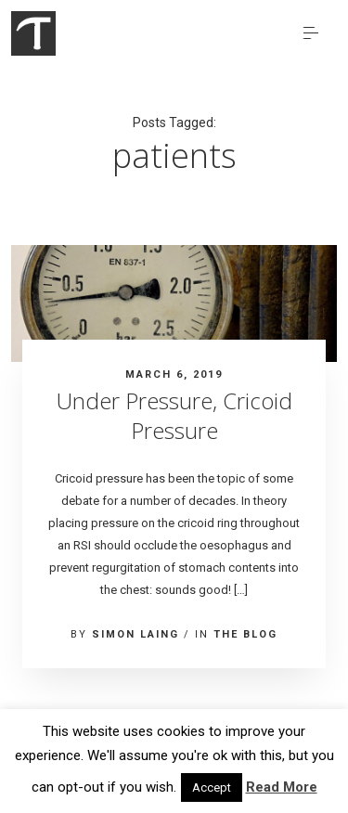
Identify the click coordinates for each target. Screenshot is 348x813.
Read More (281, 787)
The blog (245, 634)
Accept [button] (211, 787)
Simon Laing (135, 634)
